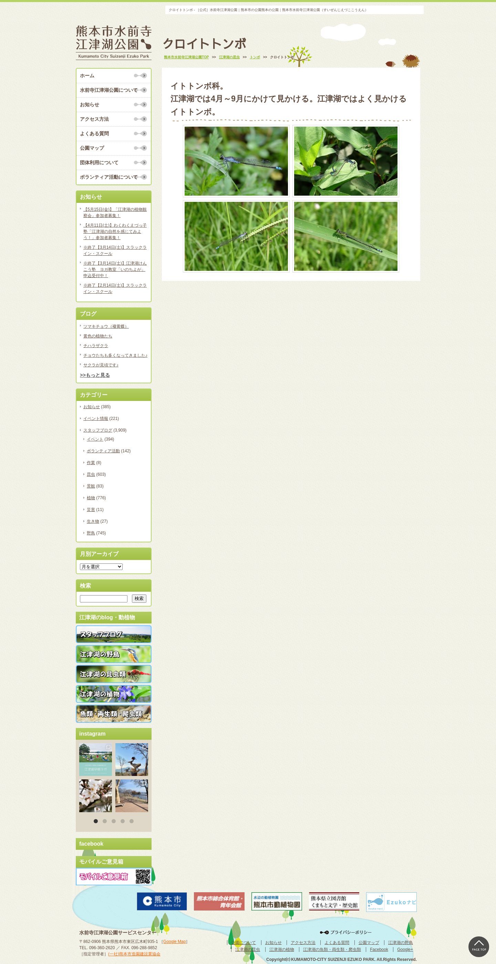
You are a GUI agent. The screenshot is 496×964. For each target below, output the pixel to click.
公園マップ (92, 148)
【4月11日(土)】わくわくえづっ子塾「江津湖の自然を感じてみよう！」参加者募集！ (115, 231)
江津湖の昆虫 (247, 949)
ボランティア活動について (109, 177)
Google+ (405, 949)
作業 (91, 462)
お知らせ (89, 104)
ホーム (87, 75)
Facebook (379, 949)
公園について (243, 942)
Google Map (174, 941)
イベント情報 (95, 418)
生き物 (93, 521)
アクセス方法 (94, 119)
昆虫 (91, 474)
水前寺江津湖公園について (109, 90)
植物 (91, 497)
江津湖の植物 (281, 949)
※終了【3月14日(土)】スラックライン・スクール (115, 250)
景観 (91, 486)
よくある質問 (94, 133)
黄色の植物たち (97, 336)
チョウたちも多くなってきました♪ (115, 355)
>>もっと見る (95, 375)
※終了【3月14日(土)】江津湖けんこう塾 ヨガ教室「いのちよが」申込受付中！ (115, 269)
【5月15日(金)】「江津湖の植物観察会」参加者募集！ (115, 212)
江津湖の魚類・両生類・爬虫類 (332, 949)
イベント (95, 439)
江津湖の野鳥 (400, 942)
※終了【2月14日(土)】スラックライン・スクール (115, 288)
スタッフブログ (97, 430)
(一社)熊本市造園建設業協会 (134, 954)
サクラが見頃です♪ (100, 365)
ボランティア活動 (103, 451)
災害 (91, 509)
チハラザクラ (95, 345)
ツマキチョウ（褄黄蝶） (106, 326)
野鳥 (91, 533)
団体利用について (99, 162)
